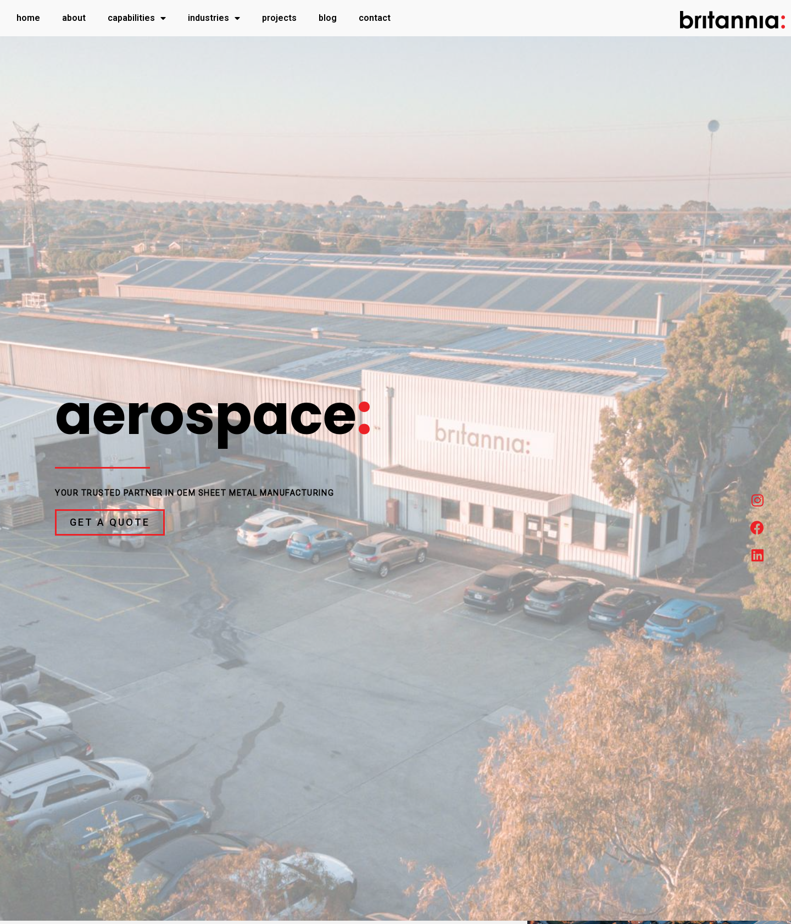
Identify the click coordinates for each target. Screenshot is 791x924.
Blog (328, 18)
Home (28, 18)
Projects (279, 18)
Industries (214, 18)
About (74, 18)
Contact (375, 18)
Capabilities (137, 18)
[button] (110, 522)
